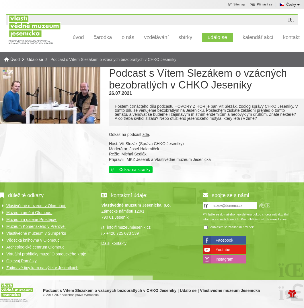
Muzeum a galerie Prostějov (31, 219)
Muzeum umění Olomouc (29, 212)
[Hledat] (291, 20)
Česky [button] (291, 5)
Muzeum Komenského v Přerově (36, 226)
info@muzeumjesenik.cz (129, 227)
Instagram (224, 259)
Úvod (34, 29)
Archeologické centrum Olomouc (35, 247)
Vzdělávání (156, 37)
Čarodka (102, 37)
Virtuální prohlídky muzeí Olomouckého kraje (46, 254)
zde (146, 134)
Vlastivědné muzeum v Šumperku (36, 233)
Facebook (224, 240)
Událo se (217, 37)
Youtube (223, 249)
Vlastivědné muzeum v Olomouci (36, 205)
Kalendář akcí (258, 37)
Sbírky (185, 37)
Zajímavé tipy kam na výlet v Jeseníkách (42, 267)
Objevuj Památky (21, 261)
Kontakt (291, 37)
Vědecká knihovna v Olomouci (33, 240)
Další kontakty (113, 243)
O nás (128, 37)
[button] (261, 4)
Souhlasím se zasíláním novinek (231, 227)
